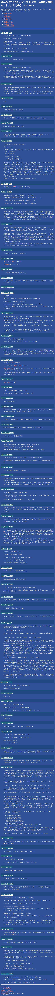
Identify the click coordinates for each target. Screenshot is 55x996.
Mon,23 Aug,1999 (7, 416)
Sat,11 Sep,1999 (6, 682)
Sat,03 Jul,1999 (6, 64)
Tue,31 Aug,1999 (7, 505)
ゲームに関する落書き (9, 261)
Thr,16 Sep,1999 (7, 723)
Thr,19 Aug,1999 (7, 379)
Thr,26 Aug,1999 (7, 441)
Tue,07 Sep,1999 (7, 597)
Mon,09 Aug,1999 (7, 287)
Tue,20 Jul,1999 (6, 184)
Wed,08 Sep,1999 (7, 605)
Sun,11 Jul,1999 (6, 115)
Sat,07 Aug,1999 (7, 278)
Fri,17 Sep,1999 (6, 731)
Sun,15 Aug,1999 (7, 347)
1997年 (5, 15)
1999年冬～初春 (8, 19)
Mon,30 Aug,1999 (7, 489)
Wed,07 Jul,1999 (7, 98)
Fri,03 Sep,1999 (6, 549)
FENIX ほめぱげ (5, 987)
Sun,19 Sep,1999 (7, 758)
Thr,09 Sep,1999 (7, 613)
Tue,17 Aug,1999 (7, 360)
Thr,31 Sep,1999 (7, 939)
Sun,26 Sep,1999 (7, 875)
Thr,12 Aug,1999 (7, 313)
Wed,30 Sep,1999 (7, 929)
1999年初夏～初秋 (8, 22)
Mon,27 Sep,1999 (7, 884)
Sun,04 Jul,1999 (6, 84)
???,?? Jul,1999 (6, 131)
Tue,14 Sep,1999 (7, 715)
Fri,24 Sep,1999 (6, 856)
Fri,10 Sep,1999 (6, 623)
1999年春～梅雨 (8, 21)
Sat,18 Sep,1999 (6, 748)
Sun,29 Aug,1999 (7, 475)
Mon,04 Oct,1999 (7, 974)
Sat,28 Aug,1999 (7, 467)
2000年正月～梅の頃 (9, 26)
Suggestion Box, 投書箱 (7, 991)
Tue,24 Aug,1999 (7, 424)
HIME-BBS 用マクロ (9, 368)
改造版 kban (16, 186)
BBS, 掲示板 (4, 993)
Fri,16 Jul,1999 (6, 141)
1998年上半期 (7, 16)
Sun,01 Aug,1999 (7, 258)
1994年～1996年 (8, 13)
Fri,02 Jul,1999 (6, 56)
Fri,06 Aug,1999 (6, 269)
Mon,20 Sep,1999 (7, 767)
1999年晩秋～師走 (8, 24)
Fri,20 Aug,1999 (6, 387)
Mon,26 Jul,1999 (7, 208)
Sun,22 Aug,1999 (7, 406)
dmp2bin (13, 362)
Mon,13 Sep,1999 (7, 701)
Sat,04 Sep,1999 (6, 568)
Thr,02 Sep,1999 (7, 527)
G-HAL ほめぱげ (6, 988)
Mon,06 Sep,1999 (7, 584)
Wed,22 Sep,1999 (7, 838)
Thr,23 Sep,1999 (7, 848)
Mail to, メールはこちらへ (8, 990)
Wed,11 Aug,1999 (7, 293)
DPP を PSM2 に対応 (19, 365)
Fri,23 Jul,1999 (6, 192)
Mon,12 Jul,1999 (7, 123)
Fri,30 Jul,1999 (6, 250)
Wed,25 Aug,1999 (7, 433)
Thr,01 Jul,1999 (6, 33)
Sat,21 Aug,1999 (7, 398)
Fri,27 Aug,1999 (6, 455)
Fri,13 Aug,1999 (6, 336)
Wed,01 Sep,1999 (7, 516)
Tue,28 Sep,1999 (7, 895)
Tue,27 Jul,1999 (6, 224)
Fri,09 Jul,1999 (6, 106)
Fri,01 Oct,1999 (6, 947)
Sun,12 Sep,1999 (7, 693)
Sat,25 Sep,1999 (6, 867)
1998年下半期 (7, 18)
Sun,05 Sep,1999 (7, 576)
